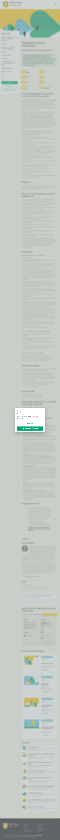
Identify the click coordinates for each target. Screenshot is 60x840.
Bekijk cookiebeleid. (22, 418)
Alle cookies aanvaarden (30, 428)
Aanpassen (30, 423)
